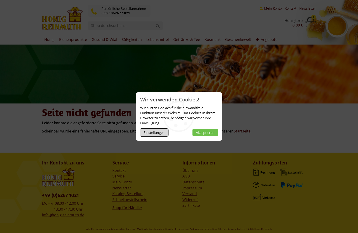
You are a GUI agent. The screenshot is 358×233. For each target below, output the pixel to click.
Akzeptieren (205, 132)
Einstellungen (154, 132)
